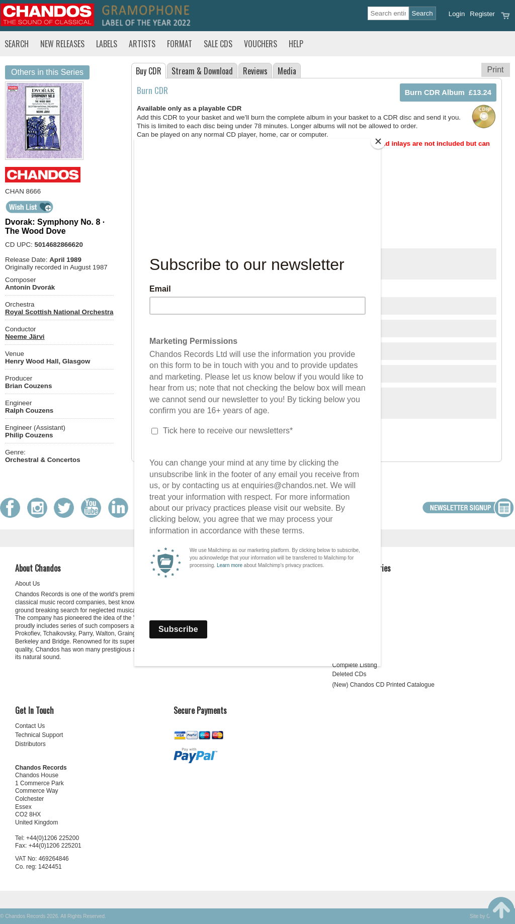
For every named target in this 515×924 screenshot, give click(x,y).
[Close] (378, 141)
